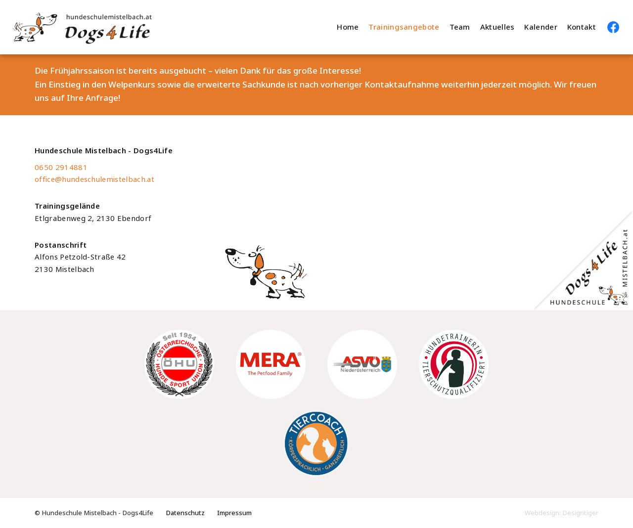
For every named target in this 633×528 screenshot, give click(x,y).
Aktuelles (497, 27)
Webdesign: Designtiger (561, 513)
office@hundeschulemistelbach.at (94, 179)
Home (348, 27)
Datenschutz (185, 513)
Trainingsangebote (403, 27)
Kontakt (581, 27)
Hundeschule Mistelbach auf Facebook (613, 27)
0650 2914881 (61, 167)
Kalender (540, 27)
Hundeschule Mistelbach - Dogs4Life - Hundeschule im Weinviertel (110, 27)
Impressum (234, 513)
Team (460, 27)
